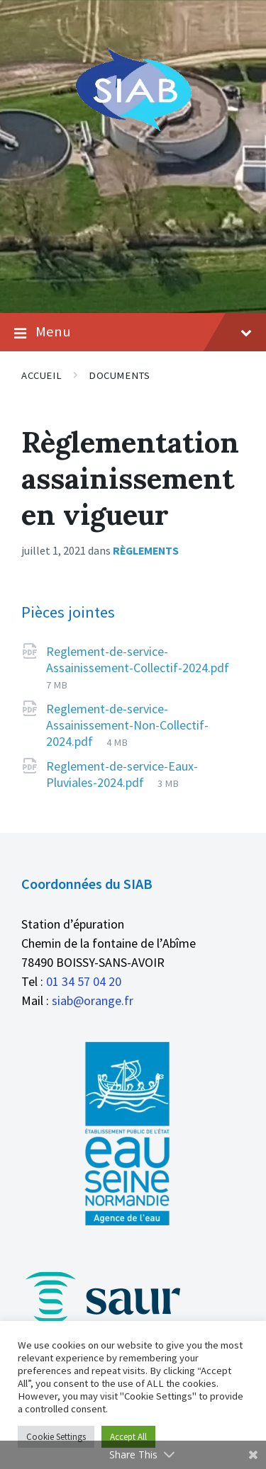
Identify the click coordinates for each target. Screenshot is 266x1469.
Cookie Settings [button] (56, 1437)
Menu (133, 332)
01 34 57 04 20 (83, 981)
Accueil (41, 375)
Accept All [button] (128, 1437)
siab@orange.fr (92, 1000)
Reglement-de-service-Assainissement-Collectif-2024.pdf (137, 659)
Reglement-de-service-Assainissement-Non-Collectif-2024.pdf (127, 725)
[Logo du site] (133, 128)
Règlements (146, 550)
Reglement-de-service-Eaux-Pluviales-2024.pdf (122, 774)
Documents (119, 375)
